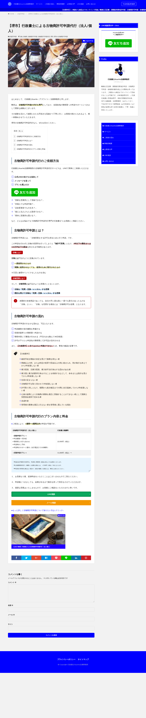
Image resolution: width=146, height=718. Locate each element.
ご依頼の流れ (49, 4)
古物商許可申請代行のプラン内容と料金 (29, 149)
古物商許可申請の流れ (23, 144)
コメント (12, 582)
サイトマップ (83, 659)
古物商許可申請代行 (44, 36)
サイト (10, 624)
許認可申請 (21, 14)
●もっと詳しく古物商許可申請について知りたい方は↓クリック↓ (37, 510)
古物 (21, 36)
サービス (39, 4)
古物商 (25, 36)
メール (11, 615)
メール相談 (51, 503)
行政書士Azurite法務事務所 (24, 4)
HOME (12, 14)
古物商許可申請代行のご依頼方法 (27, 136)
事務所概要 (61, 4)
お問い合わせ (91, 4)
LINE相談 (80, 4)
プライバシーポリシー (66, 659)
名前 (10, 605)
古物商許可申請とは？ (23, 140)
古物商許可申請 (32, 36)
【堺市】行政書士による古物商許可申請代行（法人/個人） (46, 14)
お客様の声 (71, 4)
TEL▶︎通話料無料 (129, 4)
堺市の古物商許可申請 (61, 36)
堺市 (52, 36)
